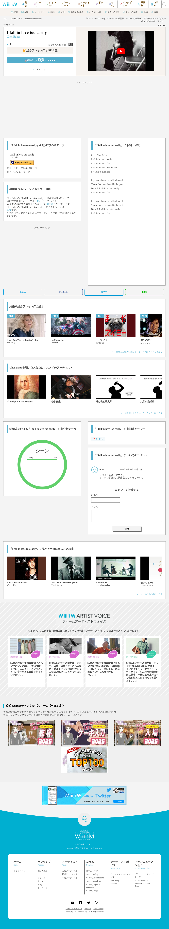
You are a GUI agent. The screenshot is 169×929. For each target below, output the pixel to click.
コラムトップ (92, 871)
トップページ (19, 871)
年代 (40, 885)
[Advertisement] (84, 109)
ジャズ (26, 172)
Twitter (23, 292)
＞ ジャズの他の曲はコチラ (149, 594)
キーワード (43, 888)
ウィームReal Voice (94, 881)
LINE (144, 292)
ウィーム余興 (92, 891)
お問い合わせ (98, 909)
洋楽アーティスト (70, 878)
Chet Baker (15, 19)
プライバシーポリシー (74, 909)
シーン (41, 874)
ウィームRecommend (95, 878)
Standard (114, 883)
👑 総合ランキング (39, 50)
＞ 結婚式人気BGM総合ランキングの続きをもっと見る (137, 352)
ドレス (41, 881)
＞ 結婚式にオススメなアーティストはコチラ (141, 413)
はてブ (104, 292)
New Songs (114, 880)
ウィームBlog (92, 874)
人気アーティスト (70, 871)
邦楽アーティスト (70, 874)
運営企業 (87, 909)
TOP (5, 19)
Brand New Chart (142, 880)
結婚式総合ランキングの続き (26, 306)
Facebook (63, 292)
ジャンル (42, 878)
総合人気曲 (43, 871)
